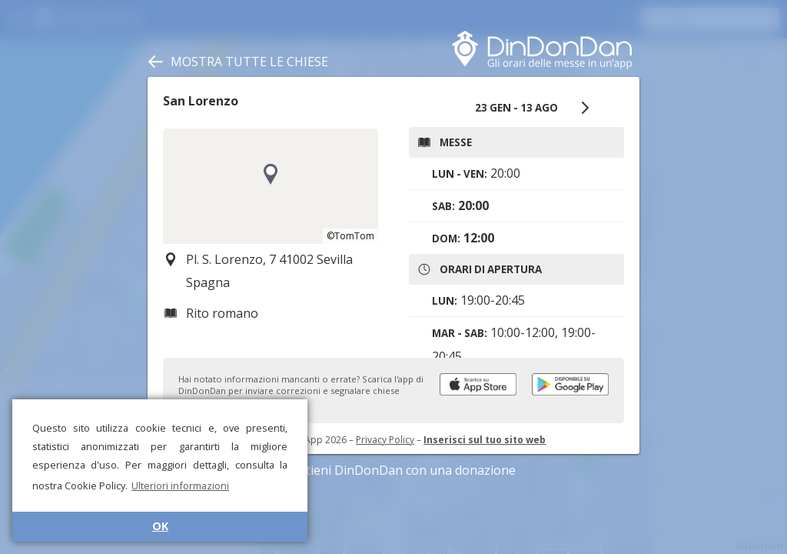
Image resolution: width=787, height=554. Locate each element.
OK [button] (160, 526)
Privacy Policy (385, 439)
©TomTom (350, 235)
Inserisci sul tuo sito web (484, 439)
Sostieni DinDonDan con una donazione (393, 470)
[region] (270, 186)
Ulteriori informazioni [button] (180, 485)
